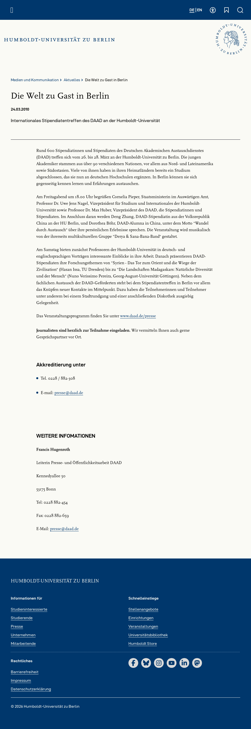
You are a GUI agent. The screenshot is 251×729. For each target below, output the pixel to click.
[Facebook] (133, 663)
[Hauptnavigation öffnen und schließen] (12, 10)
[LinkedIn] (184, 663)
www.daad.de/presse (138, 316)
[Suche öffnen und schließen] (240, 10)
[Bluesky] (146, 663)
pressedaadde (68, 392)
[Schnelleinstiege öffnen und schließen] (226, 10)
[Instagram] (159, 663)
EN (199, 10)
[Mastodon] (197, 663)
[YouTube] (171, 663)
